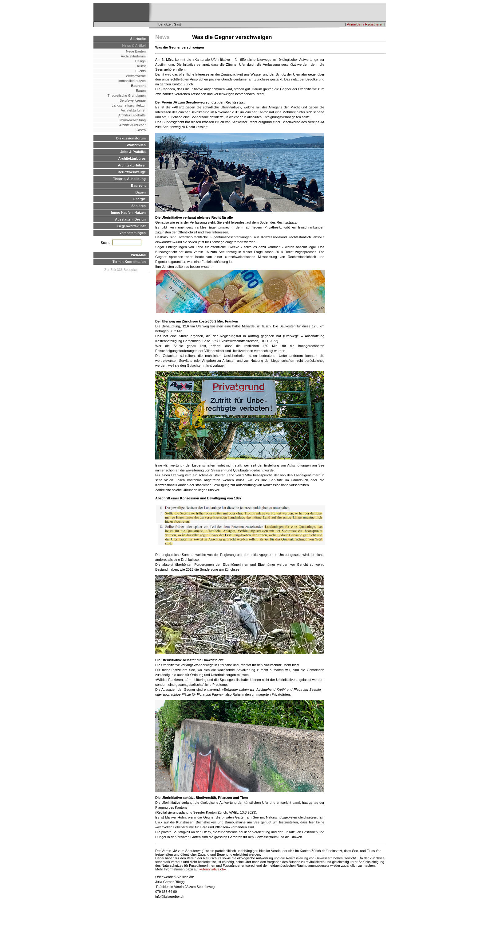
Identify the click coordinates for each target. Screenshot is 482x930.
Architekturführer (133, 110)
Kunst (141, 66)
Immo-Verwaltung (132, 120)
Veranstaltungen (132, 233)
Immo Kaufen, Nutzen (128, 212)
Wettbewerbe (136, 76)
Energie (139, 199)
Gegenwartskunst (131, 226)
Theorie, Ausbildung (129, 179)
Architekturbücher (132, 125)
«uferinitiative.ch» (213, 869)
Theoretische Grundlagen (127, 95)
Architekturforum (133, 56)
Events (140, 71)
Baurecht (138, 86)
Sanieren (139, 206)
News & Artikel (134, 45)
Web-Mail (138, 255)
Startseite (138, 39)
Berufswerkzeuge (133, 100)
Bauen (141, 90)
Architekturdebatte (132, 115)
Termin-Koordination (129, 262)
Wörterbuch (136, 145)
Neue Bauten (136, 51)
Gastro (141, 130)
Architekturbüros (132, 158)
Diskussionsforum (131, 138)
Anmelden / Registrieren (365, 24)
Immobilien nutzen (132, 81)
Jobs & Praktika (133, 152)
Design (140, 61)
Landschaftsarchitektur (129, 105)
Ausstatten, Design (130, 219)
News (162, 37)
